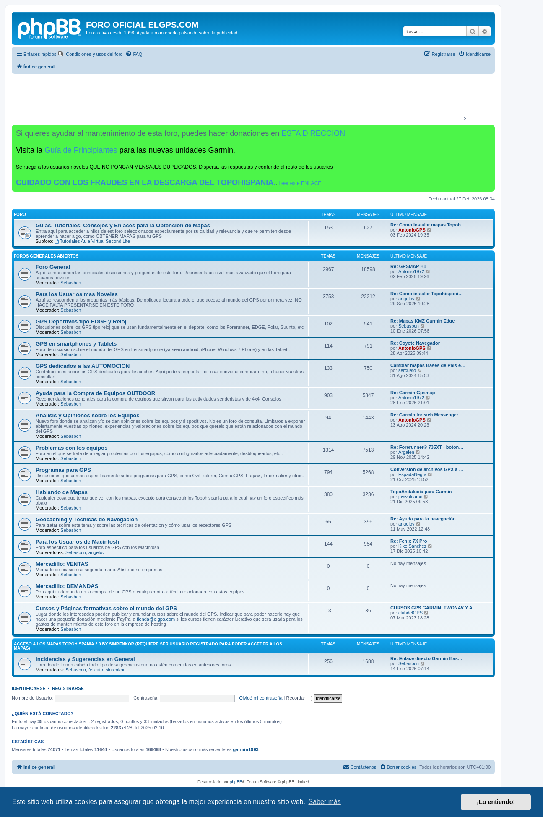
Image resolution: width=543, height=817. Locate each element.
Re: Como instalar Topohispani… (426, 293)
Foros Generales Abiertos (46, 256)
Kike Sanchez (412, 546)
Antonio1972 (411, 271)
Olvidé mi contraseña (260, 697)
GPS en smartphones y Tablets (76, 344)
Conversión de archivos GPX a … (426, 469)
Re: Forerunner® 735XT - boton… (426, 447)
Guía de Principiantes (80, 150)
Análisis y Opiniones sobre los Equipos (88, 415)
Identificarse (29, 688)
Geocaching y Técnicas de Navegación (87, 519)
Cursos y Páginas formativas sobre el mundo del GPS (106, 608)
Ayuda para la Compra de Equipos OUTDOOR (95, 393)
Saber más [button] (325, 801)
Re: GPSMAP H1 (408, 266)
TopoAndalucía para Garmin (421, 491)
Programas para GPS (63, 470)
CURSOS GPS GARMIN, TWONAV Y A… (433, 607)
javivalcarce (410, 496)
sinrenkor (115, 669)
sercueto (407, 370)
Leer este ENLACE (299, 183)
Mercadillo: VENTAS (62, 564)
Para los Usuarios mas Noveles (77, 294)
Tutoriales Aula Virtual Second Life (92, 241)
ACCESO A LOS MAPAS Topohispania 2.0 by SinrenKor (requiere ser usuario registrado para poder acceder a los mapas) (148, 646)
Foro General (53, 267)
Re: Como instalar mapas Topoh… (427, 224)
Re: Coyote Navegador (415, 343)
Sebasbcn (70, 282)
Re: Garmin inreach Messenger (424, 414)
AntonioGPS (412, 229)
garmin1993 (245, 749)
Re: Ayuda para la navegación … (426, 518)
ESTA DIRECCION (313, 133)
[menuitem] (90, 54)
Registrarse (68, 688)
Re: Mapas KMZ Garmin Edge (422, 320)
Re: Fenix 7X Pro (408, 541)
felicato (95, 669)
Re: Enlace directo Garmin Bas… (426, 658)
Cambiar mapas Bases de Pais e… (427, 365)
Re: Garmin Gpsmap (412, 392)
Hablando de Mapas (62, 492)
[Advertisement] (250, 99)
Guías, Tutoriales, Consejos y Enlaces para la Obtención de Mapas (123, 225)
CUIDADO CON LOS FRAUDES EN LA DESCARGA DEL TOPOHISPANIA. (146, 182)
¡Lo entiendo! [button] (496, 802)
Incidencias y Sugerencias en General (85, 659)
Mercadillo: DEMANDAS (67, 586)
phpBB (236, 782)
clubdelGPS (410, 612)
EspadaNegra (412, 474)
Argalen (406, 452)
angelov (406, 298)
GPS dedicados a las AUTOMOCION (83, 366)
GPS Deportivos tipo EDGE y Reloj (81, 321)
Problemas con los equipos (71, 448)
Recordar (299, 697)
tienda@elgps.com (156, 619)
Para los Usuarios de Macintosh (77, 542)
